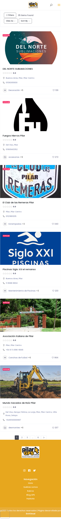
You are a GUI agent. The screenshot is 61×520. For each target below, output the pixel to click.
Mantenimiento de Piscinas (19, 291)
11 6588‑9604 (12, 283)
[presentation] (5, 514)
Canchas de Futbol (15, 357)
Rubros (30, 491)
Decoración (11, 90)
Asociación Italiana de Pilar (18, 336)
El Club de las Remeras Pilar (18, 202)
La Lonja (31, 412)
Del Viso (9, 145)
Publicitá (30, 498)
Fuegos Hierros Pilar (14, 135)
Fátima (24, 412)
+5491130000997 (13, 420)
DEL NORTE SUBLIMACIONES (18, 68)
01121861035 (11, 216)
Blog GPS (30, 495)
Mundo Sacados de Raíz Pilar (19, 402)
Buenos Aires (12, 78)
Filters (10, 15)
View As (9, 21)
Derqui (17, 412)
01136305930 (11, 82)
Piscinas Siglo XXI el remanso (19, 269)
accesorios (11, 157)
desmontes (11, 427)
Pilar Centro (29, 78)
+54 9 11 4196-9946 (14, 350)
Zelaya (14, 415)
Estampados (12, 224)
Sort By (24, 21)
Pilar (21, 78)
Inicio (30, 483)
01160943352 (12, 149)
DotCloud (30, 513)
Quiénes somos (30, 487)
